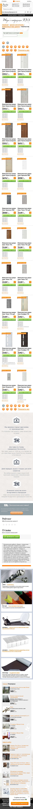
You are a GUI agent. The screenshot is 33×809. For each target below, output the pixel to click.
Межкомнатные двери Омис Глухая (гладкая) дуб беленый (9, 175)
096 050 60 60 (26, 4)
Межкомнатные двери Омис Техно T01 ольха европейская (9, 244)
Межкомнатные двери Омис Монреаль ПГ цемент (9, 387)
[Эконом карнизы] (16, 577)
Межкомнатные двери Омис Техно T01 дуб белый (24, 244)
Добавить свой (11, 537)
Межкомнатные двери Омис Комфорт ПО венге (24, 349)
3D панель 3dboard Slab (16, 733)
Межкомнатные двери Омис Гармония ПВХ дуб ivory (24, 175)
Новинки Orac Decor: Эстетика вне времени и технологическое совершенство (19, 747)
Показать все (23, 50)
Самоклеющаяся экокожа (15, 672)
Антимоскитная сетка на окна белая (19, 687)
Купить (5, 84)
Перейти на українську (19, 803)
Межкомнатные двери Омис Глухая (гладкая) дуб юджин (9, 140)
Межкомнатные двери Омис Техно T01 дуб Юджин (9, 314)
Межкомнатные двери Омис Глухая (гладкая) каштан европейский (9, 106)
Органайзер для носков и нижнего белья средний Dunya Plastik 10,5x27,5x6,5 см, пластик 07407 (15, 650)
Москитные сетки (15, 688)
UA (28, 1)
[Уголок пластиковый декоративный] (16, 598)
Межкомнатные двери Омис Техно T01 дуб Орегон (24, 210)
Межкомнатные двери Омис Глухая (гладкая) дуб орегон (9, 71)
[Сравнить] (28, 12)
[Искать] (30, 9)
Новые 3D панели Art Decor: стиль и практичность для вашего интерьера (20, 763)
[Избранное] (25, 12)
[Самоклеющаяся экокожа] (16, 665)
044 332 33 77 (15, 4)
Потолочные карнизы (15, 717)
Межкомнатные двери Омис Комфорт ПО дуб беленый (24, 314)
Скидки (16, 1)
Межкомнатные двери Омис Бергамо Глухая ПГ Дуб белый (24, 387)
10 (11, 50)
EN (29, 1)
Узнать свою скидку (10, 77)
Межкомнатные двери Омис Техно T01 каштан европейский (9, 279)
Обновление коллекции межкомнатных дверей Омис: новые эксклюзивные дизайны (20, 773)
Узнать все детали (16, 513)
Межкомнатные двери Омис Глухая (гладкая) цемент (24, 106)
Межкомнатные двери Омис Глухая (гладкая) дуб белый (24, 71)
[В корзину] (15, 74)
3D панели (12, 725)
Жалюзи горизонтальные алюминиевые (16, 696)
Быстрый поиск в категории (13, 33)
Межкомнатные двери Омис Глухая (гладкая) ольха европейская (24, 140)
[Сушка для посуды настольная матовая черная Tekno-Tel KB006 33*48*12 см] (16, 619)
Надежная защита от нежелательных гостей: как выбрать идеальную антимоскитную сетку (20, 755)
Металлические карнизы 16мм (18, 708)
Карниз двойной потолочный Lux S (19, 715)
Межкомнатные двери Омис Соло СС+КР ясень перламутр (9, 349)
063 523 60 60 (15, 6)
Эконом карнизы (10, 584)
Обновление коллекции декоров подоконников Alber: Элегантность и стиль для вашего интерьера (20, 781)
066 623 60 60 (26, 6)
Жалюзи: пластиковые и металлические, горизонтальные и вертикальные (19, 700)
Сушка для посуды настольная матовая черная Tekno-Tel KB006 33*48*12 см (15, 628)
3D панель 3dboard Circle (17, 724)
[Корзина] (30, 12)
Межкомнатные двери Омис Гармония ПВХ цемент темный (9, 210)
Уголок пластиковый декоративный (15, 606)
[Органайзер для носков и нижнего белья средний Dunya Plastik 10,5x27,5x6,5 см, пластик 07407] (16, 642)
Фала (11, 707)
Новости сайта (7, 742)
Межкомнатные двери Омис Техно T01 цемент (24, 279)
